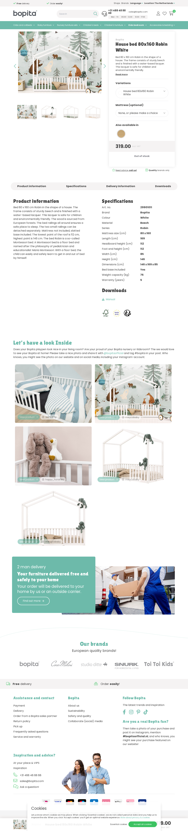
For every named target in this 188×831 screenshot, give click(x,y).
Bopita (120, 48)
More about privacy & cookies (135, 817)
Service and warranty (27, 752)
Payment (19, 721)
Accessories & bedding (161, 25)
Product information (31, 195)
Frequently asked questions (30, 747)
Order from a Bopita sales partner (35, 731)
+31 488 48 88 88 (117, 11)
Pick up (17, 742)
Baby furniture (44, 25)
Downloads (163, 195)
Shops (117, 3)
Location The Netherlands (159, 3)
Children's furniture (113, 25)
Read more (122, 83)
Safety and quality (79, 731)
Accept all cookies (143, 824)
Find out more (33, 616)
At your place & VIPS (26, 778)
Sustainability (76, 726)
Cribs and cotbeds (22, 25)
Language (136, 3)
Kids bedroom (136, 25)
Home (16, 33)
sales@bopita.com (138, 12)
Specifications (76, 195)
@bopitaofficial (113, 362)
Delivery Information (120, 195)
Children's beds (91, 25)
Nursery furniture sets (67, 25)
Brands (125, 3)
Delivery (18, 726)
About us (73, 721)
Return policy (21, 737)
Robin (44, 33)
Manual (108, 308)
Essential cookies (118, 824)
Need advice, (126, 179)
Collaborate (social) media (85, 737)
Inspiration (20, 783)
